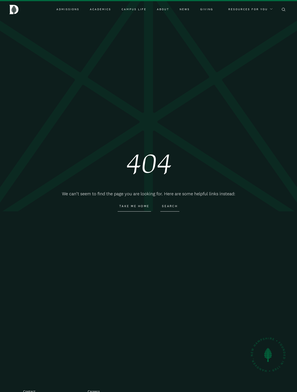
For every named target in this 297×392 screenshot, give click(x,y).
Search (170, 206)
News (185, 9)
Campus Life (134, 9)
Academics (100, 9)
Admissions (67, 9)
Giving (206, 9)
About (163, 9)
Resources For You (250, 9)
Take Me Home (134, 206)
